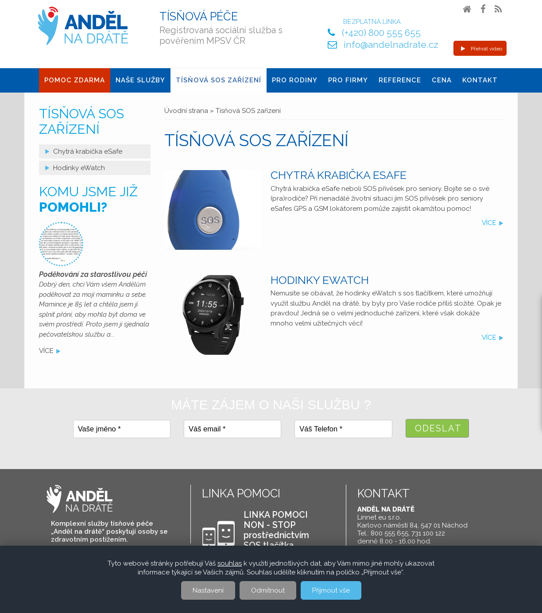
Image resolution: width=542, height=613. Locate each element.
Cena (442, 80)
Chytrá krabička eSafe (338, 175)
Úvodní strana (186, 111)
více (489, 223)
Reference (400, 80)
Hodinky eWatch (320, 280)
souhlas (229, 563)
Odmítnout (268, 590)
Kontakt (480, 80)
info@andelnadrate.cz (391, 44)
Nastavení (208, 590)
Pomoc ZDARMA (74, 80)
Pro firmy (348, 80)
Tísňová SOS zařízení (218, 80)
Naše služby (140, 80)
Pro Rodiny (294, 80)
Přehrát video (481, 49)
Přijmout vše (331, 590)
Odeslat (438, 428)
